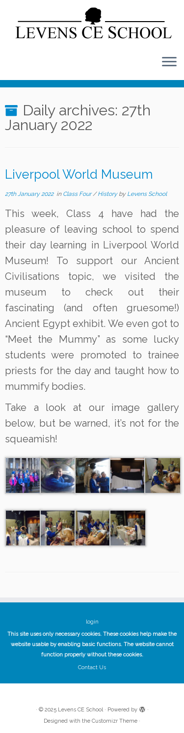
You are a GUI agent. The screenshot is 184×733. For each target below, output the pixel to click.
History (108, 193)
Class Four (78, 193)
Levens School (147, 193)
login (92, 622)
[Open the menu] (169, 62)
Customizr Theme (114, 721)
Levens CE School (80, 709)
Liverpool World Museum (79, 174)
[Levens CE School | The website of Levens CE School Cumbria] (92, 23)
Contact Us (92, 667)
